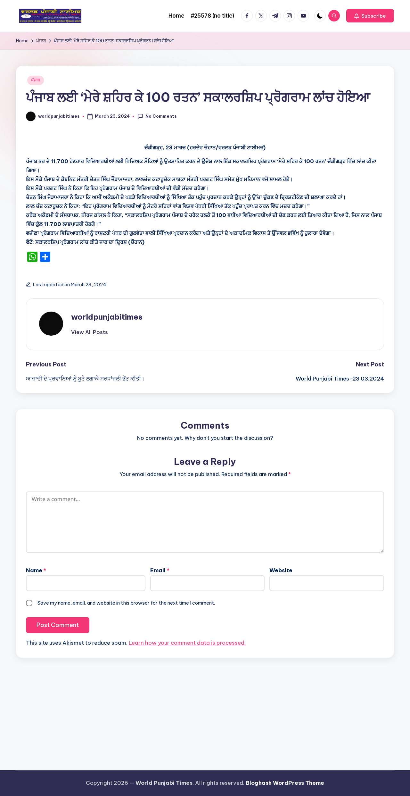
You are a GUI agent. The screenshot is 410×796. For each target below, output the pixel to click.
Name (36, 570)
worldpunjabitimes (107, 317)
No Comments (157, 116)
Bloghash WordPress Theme (285, 782)
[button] (370, 15)
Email (159, 570)
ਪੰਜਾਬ (35, 80)
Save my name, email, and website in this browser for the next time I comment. (126, 603)
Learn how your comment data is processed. (187, 642)
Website (280, 570)
